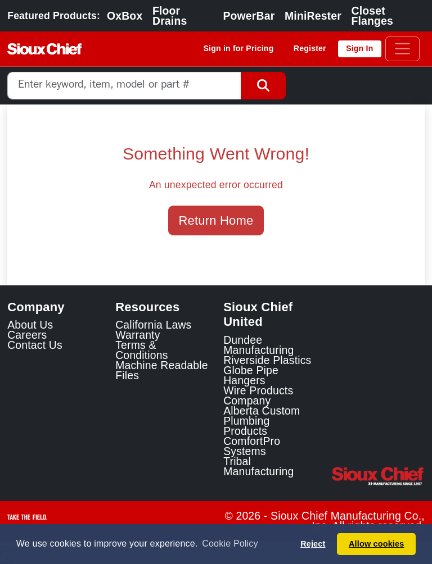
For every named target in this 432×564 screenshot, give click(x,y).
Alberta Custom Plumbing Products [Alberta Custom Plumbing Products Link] (261, 420)
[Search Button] (263, 85)
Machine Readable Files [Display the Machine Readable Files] (161, 370)
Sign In (359, 48)
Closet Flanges (373, 16)
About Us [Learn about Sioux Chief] (30, 325)
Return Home (216, 220)
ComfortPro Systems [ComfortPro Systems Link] (251, 446)
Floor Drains (169, 16)
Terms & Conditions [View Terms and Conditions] (141, 350)
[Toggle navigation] (402, 49)
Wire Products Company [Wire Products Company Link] (258, 395)
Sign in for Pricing (239, 48)
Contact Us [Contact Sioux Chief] (34, 345)
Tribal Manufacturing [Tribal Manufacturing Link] (258, 466)
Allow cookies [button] (376, 543)
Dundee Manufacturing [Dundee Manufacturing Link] (258, 345)
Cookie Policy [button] (230, 543)
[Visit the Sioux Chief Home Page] (378, 476)
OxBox (124, 16)
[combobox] (124, 85)
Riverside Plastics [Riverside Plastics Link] (267, 360)
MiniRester (313, 16)
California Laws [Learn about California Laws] (153, 325)
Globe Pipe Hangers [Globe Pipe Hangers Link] (250, 375)
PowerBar (248, 16)
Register (310, 48)
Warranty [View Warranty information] (137, 335)
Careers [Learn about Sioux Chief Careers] (27, 335)
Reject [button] (312, 543)
